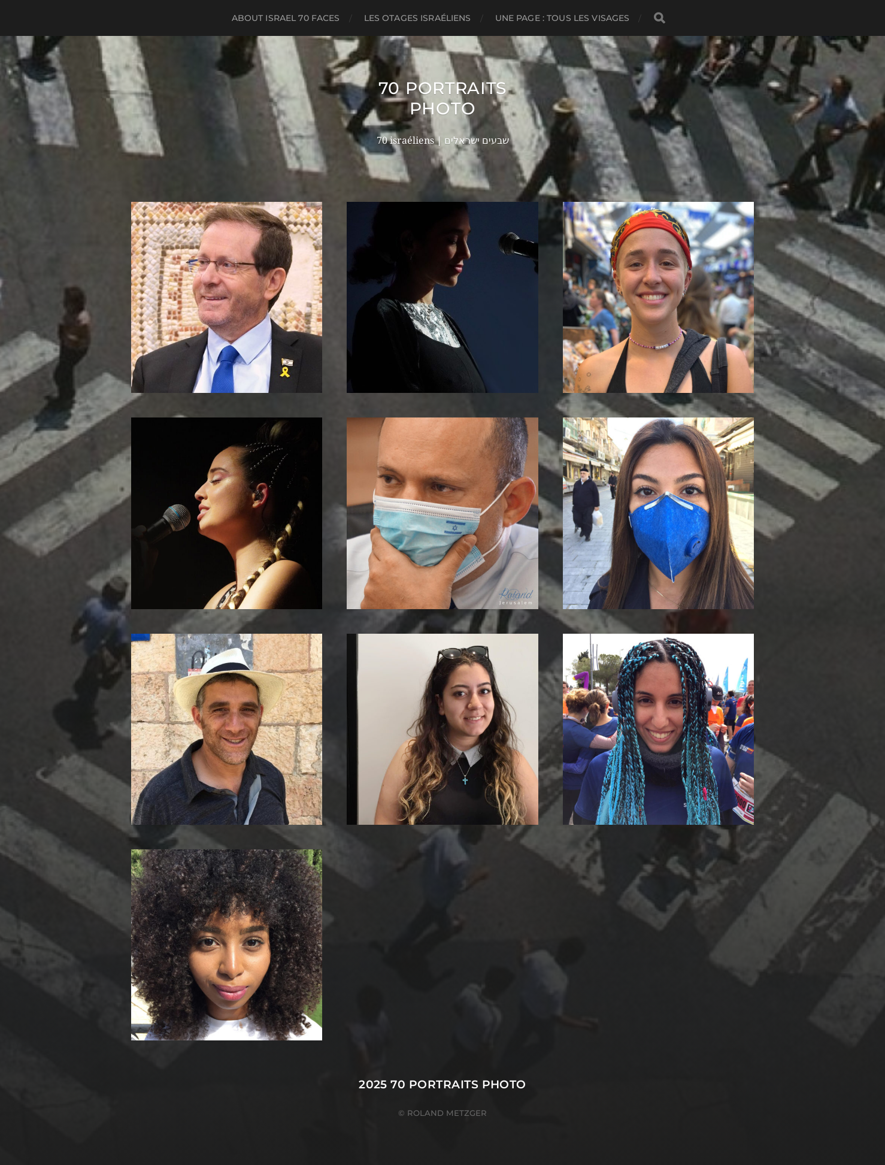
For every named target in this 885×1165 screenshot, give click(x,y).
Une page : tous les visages (562, 18)
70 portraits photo (442, 98)
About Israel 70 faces (286, 18)
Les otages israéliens (417, 18)
